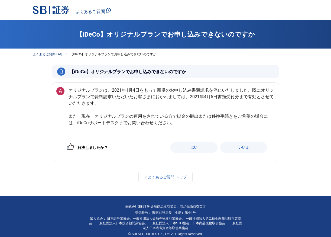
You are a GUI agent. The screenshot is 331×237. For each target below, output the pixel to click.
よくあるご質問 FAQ (47, 54)
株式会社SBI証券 (137, 207)
